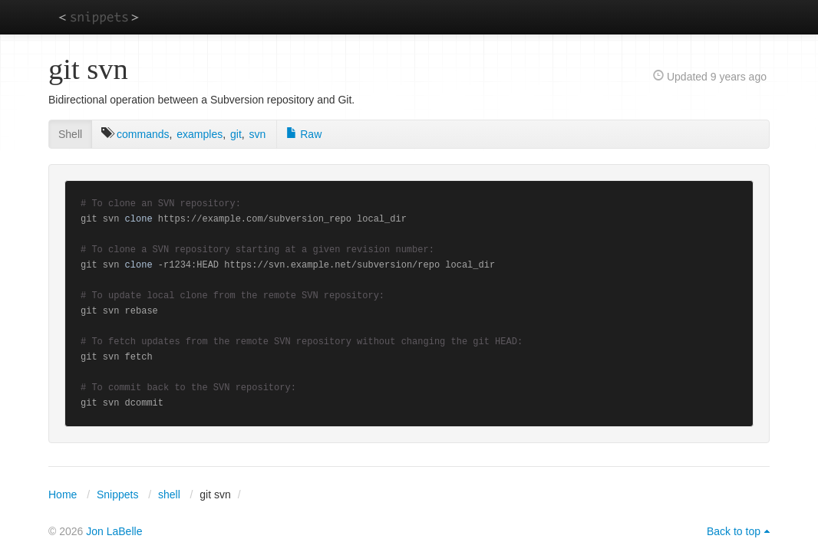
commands (143, 134)
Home (62, 494)
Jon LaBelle (114, 531)
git (236, 134)
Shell (70, 134)
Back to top (733, 531)
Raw (304, 134)
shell (169, 494)
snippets (98, 16)
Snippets (117, 494)
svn (257, 134)
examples (199, 134)
